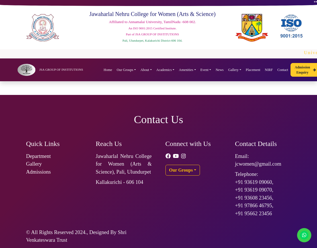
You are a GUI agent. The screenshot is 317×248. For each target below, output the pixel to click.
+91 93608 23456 (253, 198)
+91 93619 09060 (253, 182)
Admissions (38, 172)
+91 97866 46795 (253, 205)
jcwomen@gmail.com (258, 164)
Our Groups (125, 70)
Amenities (186, 70)
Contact (282, 70)
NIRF (269, 70)
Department (38, 156)
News (220, 70)
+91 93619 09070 (253, 190)
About (144, 70)
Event (205, 70)
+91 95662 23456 (253, 213)
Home (108, 70)
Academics (164, 70)
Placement (253, 70)
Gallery (233, 70)
